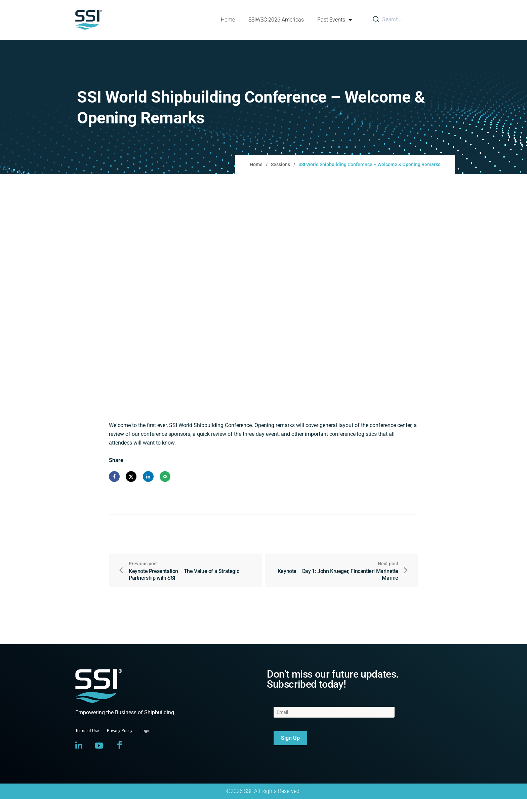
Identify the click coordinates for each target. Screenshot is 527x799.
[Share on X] (131, 476)
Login (145, 730)
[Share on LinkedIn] (148, 476)
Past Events (334, 20)
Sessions (280, 164)
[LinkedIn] (78, 745)
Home (228, 19)
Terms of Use (87, 730)
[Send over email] (165, 476)
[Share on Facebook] (114, 476)
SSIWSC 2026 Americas (276, 19)
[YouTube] (99, 745)
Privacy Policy (119, 730)
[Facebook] (120, 745)
